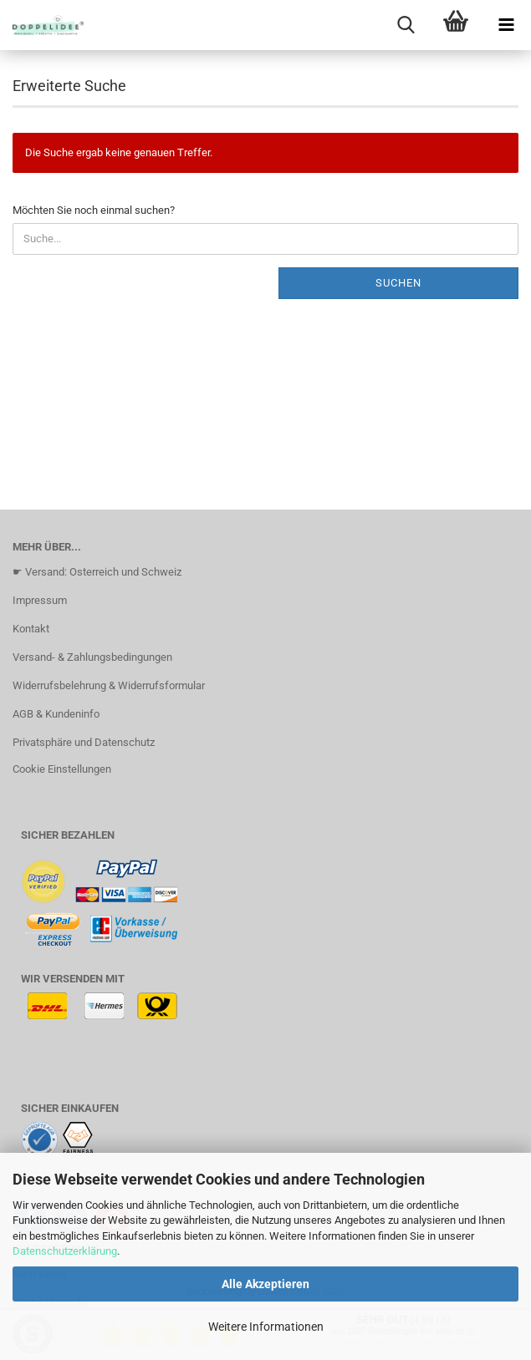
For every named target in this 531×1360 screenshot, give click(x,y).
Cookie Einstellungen (62, 769)
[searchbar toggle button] (405, 25)
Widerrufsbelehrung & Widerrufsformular (109, 685)
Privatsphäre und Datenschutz (84, 742)
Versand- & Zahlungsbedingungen (92, 657)
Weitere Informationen (266, 1326)
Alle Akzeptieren (265, 1284)
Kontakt (31, 628)
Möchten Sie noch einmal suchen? (94, 210)
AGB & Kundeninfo (56, 714)
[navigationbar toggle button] (506, 25)
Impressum (40, 600)
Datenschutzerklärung (65, 1251)
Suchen (398, 283)
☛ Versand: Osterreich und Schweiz (97, 572)
